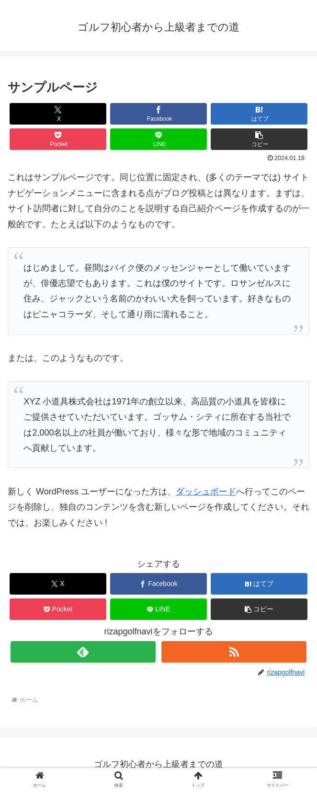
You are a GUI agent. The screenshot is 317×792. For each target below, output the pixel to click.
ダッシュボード (206, 491)
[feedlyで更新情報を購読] (83, 652)
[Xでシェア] (58, 114)
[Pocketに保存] (58, 139)
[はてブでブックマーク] (259, 114)
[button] (259, 139)
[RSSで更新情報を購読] (233, 652)
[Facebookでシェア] (158, 114)
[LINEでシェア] (158, 139)
